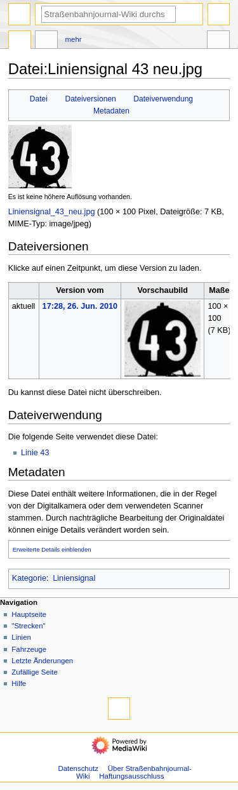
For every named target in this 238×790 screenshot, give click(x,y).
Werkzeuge (218, 41)
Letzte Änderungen (42, 660)
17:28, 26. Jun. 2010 (80, 306)
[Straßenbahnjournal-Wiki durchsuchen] (108, 14)
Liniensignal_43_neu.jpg (51, 211)
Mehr (73, 39)
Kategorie (29, 578)
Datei (39, 98)
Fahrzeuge (28, 649)
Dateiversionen (90, 98)
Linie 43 (35, 452)
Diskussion (46, 41)
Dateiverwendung (163, 98)
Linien (21, 637)
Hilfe (18, 683)
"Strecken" (28, 626)
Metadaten (111, 111)
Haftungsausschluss (131, 776)
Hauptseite (28, 614)
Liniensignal (74, 578)
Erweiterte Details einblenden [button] (52, 549)
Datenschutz (78, 768)
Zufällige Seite (34, 672)
